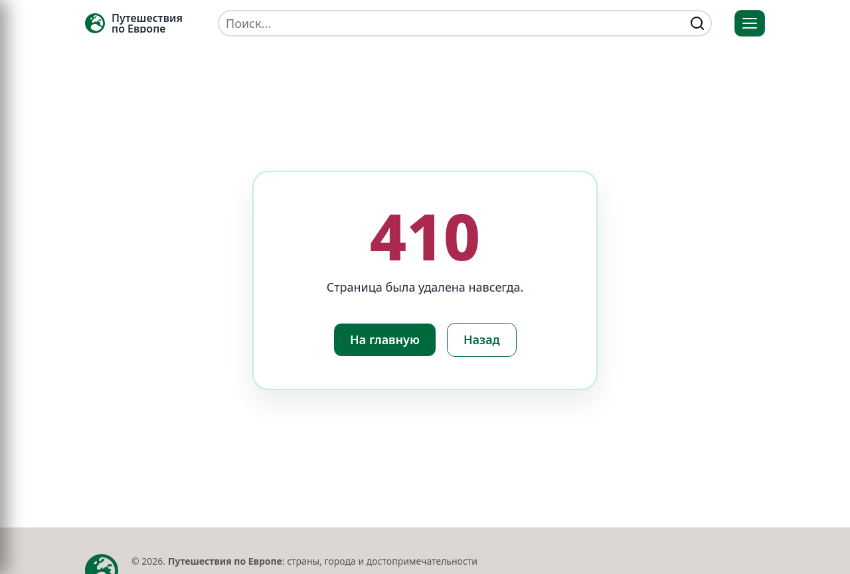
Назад (482, 339)
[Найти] (697, 23)
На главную (385, 339)
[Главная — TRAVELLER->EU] (134, 23)
